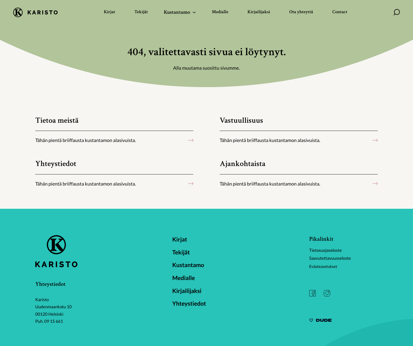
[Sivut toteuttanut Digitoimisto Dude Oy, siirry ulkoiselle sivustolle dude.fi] (320, 321)
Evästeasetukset (324, 266)
